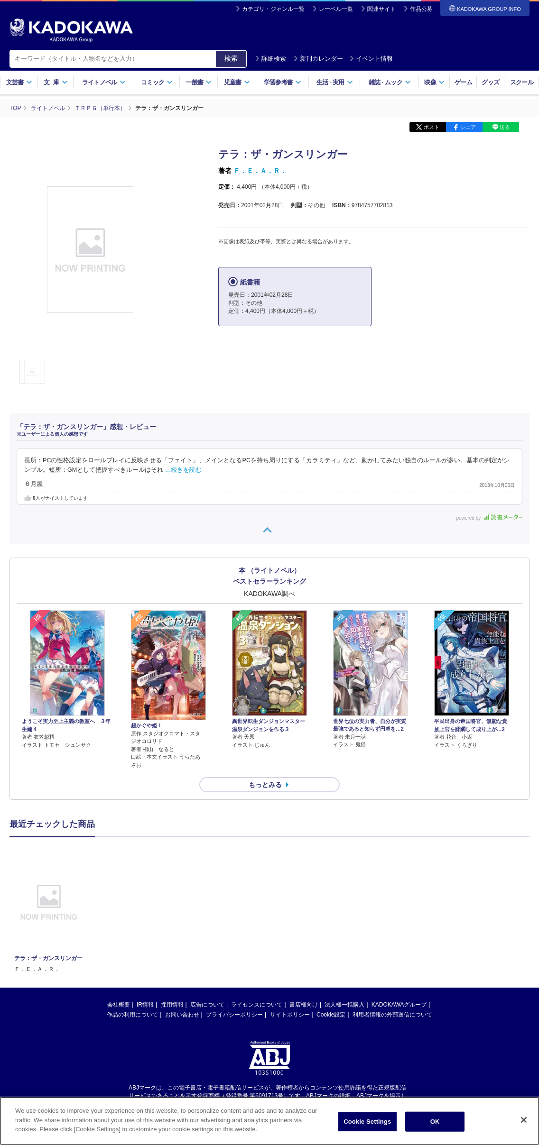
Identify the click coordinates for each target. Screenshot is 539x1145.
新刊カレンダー (318, 58)
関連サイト (381, 9)
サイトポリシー (290, 1014)
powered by (489, 518)
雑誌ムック (390, 82)
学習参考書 (283, 82)
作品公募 (421, 9)
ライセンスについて (256, 1004)
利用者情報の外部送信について (392, 1014)
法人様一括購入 (344, 1004)
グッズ (490, 82)
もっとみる (265, 784)
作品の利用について (132, 1014)
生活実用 (334, 82)
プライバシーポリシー (234, 1014)
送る (505, 127)
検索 (231, 58)
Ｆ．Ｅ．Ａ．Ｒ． (260, 170)
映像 (434, 82)
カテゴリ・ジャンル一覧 (273, 9)
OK (435, 1122)
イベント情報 (371, 58)
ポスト (431, 127)
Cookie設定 (330, 1014)
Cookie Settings (367, 1122)
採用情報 (172, 1004)
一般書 (199, 82)
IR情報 (145, 1004)
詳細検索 (270, 58)
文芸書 (19, 82)
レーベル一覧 (336, 9)
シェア (468, 127)
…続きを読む (183, 470)
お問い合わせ (182, 1014)
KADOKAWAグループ (399, 1004)
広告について (207, 1004)
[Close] (523, 1120)
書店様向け (303, 1004)
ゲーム (463, 82)
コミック (157, 82)
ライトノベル (104, 82)
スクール (521, 82)
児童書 (237, 82)
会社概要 (118, 1004)
